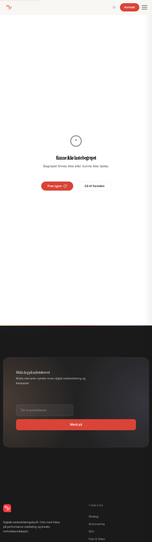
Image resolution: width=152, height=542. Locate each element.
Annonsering (97, 524)
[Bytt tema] (114, 7)
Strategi (93, 516)
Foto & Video (97, 539)
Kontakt (129, 7)
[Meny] (144, 7)
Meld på (76, 424)
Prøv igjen (57, 186)
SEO (91, 531)
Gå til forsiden (94, 186)
